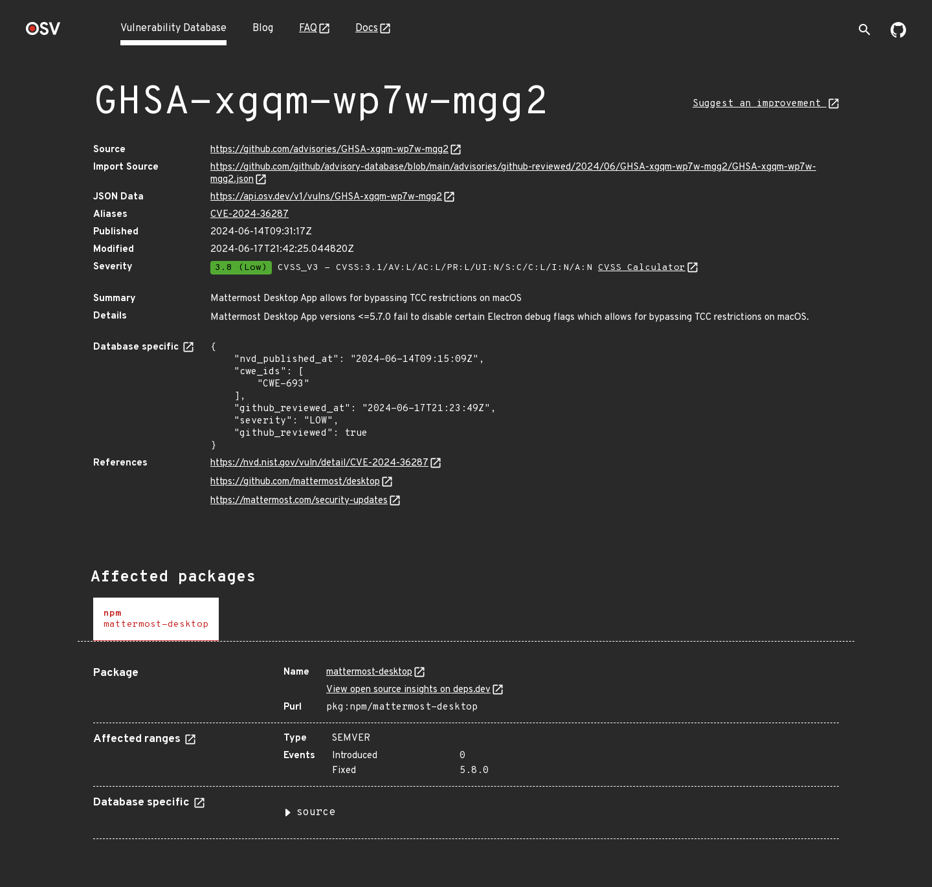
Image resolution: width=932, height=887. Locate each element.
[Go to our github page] (898, 34)
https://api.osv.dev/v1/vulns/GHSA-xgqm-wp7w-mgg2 (326, 197)
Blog (262, 28)
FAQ (308, 28)
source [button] (315, 812)
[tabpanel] (466, 748)
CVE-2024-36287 (249, 214)
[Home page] (43, 32)
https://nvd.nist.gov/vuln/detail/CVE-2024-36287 (319, 463)
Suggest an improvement (760, 104)
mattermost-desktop (369, 672)
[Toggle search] (865, 30)
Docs (366, 28)
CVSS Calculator (641, 267)
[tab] (156, 619)
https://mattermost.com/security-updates (299, 501)
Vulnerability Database (173, 28)
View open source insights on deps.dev (408, 690)
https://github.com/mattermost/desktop (295, 482)
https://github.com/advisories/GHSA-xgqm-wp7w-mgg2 (329, 150)
